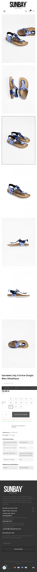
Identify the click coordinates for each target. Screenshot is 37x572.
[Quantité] (6, 414)
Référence (6, 432)
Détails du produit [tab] (18, 426)
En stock (5, 435)
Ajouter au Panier (20, 414)
